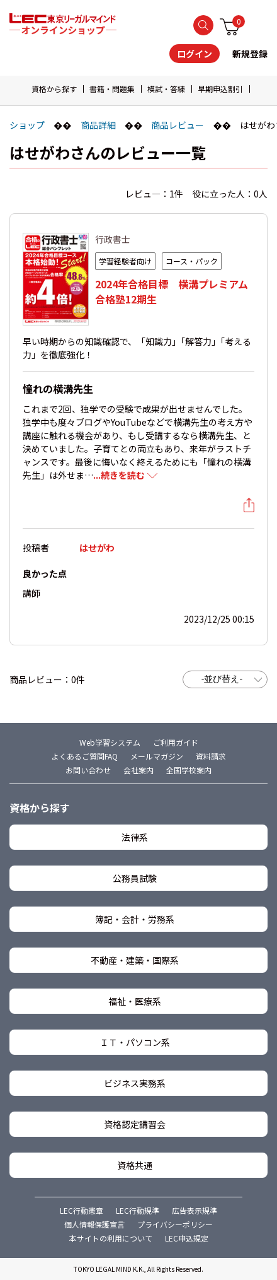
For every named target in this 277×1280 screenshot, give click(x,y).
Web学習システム (109, 742)
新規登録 (250, 53)
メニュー (260, 24)
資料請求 (211, 756)
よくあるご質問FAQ (85, 756)
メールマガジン (156, 756)
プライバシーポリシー (175, 1224)
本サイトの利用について (110, 1238)
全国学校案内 (189, 770)
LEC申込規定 (186, 1238)
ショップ (27, 125)
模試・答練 (166, 88)
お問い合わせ (88, 770)
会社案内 (138, 770)
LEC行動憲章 (81, 1210)
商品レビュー (177, 125)
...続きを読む (119, 475)
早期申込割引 (220, 88)
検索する (203, 25)
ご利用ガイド (175, 742)
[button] (266, 90)
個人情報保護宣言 (94, 1224)
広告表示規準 (194, 1210)
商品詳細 (98, 125)
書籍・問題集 (112, 88)
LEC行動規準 (137, 1210)
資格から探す (54, 88)
